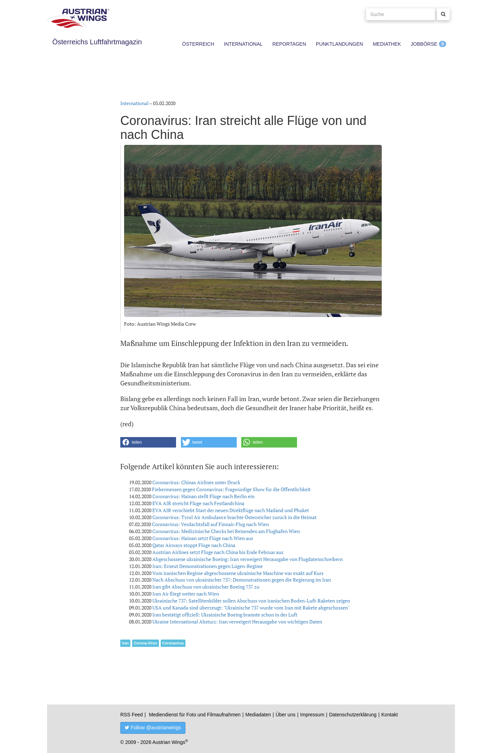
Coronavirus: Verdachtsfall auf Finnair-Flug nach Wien (210, 524)
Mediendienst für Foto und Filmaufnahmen (195, 714)
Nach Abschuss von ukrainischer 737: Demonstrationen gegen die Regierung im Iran (241, 579)
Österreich (198, 44)
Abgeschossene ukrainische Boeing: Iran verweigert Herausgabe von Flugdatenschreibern (247, 559)
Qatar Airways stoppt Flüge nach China (193, 545)
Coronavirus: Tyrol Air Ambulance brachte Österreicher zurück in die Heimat (234, 517)
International (243, 44)
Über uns (286, 714)
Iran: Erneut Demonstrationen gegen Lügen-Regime (207, 566)
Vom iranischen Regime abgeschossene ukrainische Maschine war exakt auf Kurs (238, 573)
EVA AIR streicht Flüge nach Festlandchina (198, 503)
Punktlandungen (339, 44)
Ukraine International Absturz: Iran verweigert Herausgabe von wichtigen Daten (237, 621)
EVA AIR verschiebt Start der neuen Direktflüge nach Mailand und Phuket (230, 510)
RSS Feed (131, 714)
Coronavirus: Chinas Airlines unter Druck (196, 482)
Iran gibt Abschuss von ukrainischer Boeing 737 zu (205, 586)
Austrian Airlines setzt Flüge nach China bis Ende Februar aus (217, 552)
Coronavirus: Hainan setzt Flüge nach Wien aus (202, 538)
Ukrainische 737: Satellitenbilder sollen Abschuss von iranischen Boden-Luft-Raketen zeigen (251, 600)
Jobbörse (424, 44)
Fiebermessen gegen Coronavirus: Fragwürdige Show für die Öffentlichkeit (231, 489)
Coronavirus (173, 643)
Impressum (312, 714)
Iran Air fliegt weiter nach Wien (185, 593)
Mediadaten (258, 714)
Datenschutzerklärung (352, 714)
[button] (148, 442)
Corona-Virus (145, 643)
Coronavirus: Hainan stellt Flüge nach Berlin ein (203, 496)
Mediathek (387, 44)
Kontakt (389, 714)
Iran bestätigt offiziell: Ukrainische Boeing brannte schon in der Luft (224, 614)
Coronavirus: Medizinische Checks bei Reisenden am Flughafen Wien (226, 531)
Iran (125, 643)
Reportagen (289, 44)
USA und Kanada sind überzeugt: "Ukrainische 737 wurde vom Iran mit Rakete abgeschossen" (251, 607)
